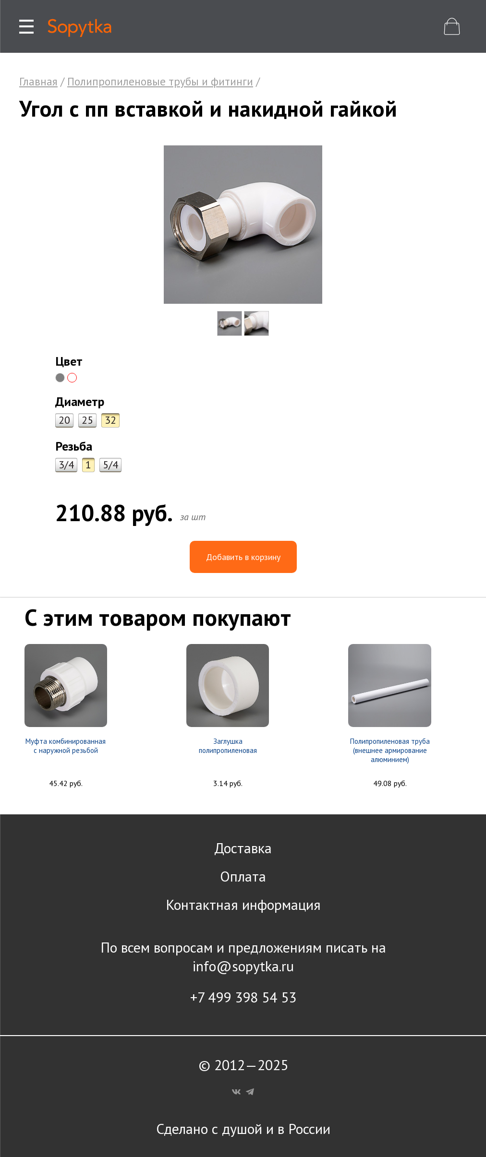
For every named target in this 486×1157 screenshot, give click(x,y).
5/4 (110, 464)
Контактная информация (243, 904)
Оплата (243, 876)
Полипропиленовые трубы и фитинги (160, 81)
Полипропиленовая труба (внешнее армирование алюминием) (390, 750)
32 (110, 420)
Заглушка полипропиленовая (228, 746)
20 (64, 420)
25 (87, 420)
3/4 (66, 464)
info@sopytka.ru (243, 965)
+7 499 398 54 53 (243, 997)
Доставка (243, 847)
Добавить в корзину (243, 556)
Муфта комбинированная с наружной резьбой (65, 746)
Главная (38, 81)
